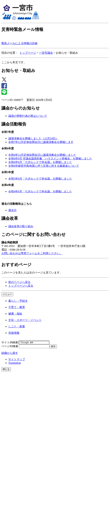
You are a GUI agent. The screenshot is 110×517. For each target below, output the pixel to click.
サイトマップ (16, 359)
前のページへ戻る (19, 282)
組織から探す (9, 352)
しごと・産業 (16, 326)
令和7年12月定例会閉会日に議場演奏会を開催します (40, 142)
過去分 (12, 210)
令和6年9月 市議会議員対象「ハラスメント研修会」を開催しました (50, 158)
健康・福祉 (15, 313)
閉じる (6, 369)
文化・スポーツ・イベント (25, 320)
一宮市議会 (46, 52)
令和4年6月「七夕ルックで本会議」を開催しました (40, 191)
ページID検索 (9, 346)
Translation (14, 362)
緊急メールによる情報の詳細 (19, 43)
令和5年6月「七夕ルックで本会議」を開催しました (40, 178)
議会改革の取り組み (20, 226)
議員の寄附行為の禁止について (27, 115)
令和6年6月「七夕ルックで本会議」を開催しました (40, 162)
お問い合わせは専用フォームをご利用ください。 (31, 253)
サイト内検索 (9, 342)
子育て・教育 (16, 307)
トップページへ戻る (20, 285)
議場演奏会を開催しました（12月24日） (33, 138)
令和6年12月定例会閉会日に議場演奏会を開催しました (42, 154)
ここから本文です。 (13, 62)
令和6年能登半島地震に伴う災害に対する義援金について (43, 165)
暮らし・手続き (18, 300)
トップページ (27, 52)
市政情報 (13, 332)
